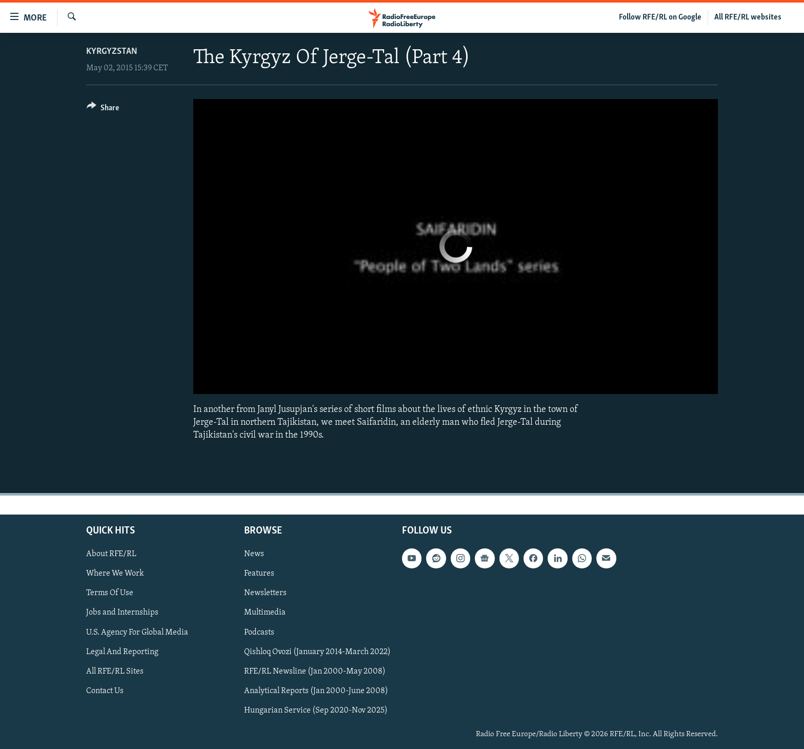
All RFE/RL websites (747, 17)
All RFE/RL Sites (115, 671)
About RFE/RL (111, 554)
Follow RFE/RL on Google (660, 17)
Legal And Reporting (122, 651)
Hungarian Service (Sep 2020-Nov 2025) (316, 710)
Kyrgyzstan (111, 51)
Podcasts (259, 632)
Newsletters (265, 593)
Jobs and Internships (122, 612)
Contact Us (105, 690)
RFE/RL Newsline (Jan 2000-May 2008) (315, 671)
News (254, 554)
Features (259, 573)
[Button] (103, 109)
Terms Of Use (109, 593)
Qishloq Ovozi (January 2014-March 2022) (317, 651)
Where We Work (115, 573)
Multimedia (265, 612)
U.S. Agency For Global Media (137, 632)
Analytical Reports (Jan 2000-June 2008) (316, 690)
